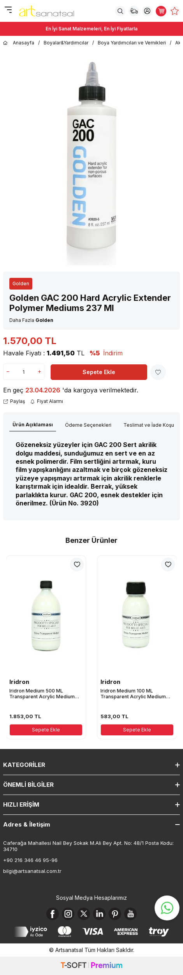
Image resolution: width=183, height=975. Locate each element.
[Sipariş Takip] (133, 11)
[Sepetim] (161, 11)
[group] (91, 159)
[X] (83, 914)
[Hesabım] (147, 11)
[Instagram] (68, 914)
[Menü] (8, 10)
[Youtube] (130, 914)
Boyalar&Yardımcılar (66, 43)
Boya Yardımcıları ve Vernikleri (132, 43)
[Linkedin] (99, 914)
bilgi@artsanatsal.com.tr (32, 871)
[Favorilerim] (174, 11)
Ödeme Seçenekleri (88, 425)
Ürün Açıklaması (32, 424)
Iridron (19, 681)
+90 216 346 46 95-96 (30, 860)
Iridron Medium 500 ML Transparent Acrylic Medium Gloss (42, 694)
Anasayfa (18, 43)
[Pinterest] (115, 914)
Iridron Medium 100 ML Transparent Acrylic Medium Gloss (133, 694)
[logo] (46, 11)
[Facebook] (52, 914)
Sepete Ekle (99, 372)
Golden (20, 283)
